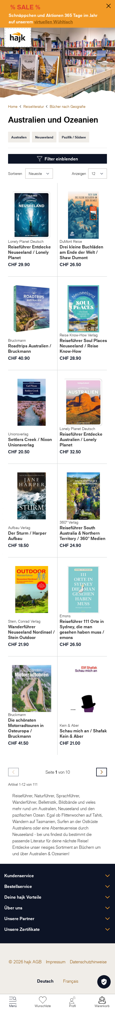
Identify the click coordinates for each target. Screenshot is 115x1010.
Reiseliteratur (33, 106)
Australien (19, 137)
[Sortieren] (39, 173)
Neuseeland (44, 137)
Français (70, 981)
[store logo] (18, 37)
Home (12, 106)
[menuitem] (37, 961)
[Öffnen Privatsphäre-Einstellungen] (104, 982)
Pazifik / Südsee (74, 137)
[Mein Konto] (72, 1002)
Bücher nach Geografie (67, 106)
